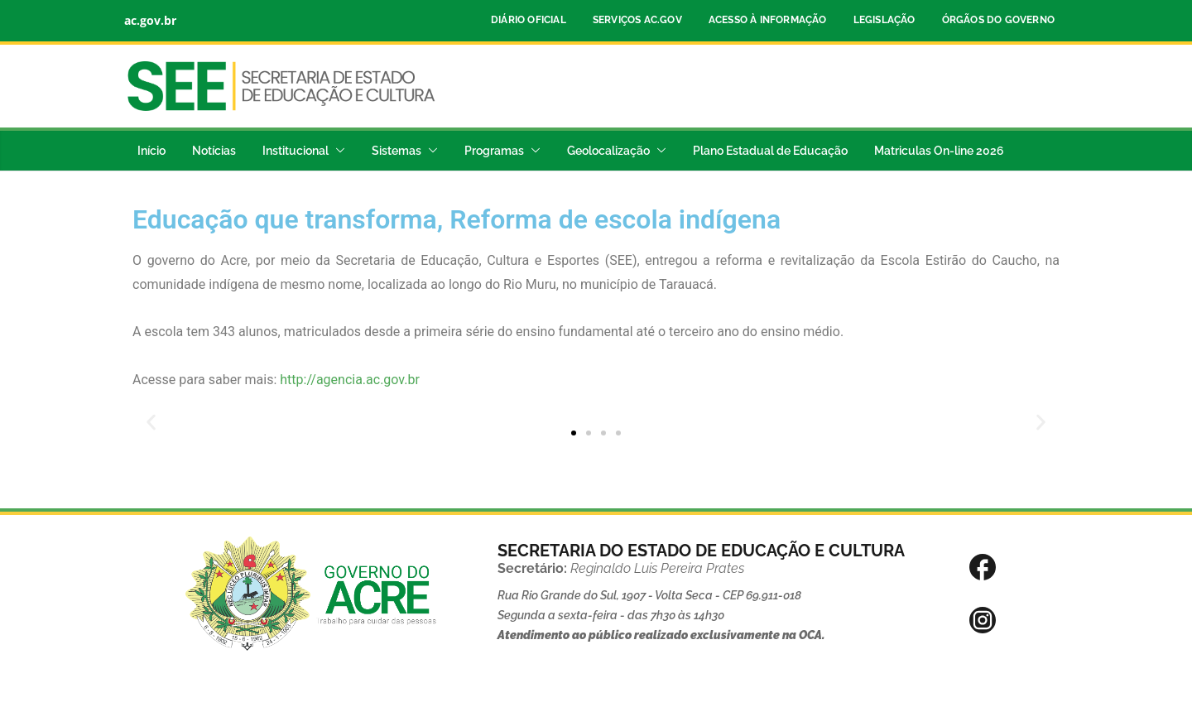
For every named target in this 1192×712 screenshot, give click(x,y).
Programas (494, 150)
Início (151, 150)
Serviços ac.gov (637, 20)
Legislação (884, 20)
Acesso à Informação (768, 20)
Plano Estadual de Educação (770, 150)
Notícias (214, 150)
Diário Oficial (528, 20)
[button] (337, 150)
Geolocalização (608, 150)
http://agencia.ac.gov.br (350, 379)
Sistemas (396, 150)
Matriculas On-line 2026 (939, 150)
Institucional (295, 150)
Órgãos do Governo (998, 20)
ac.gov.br (150, 20)
